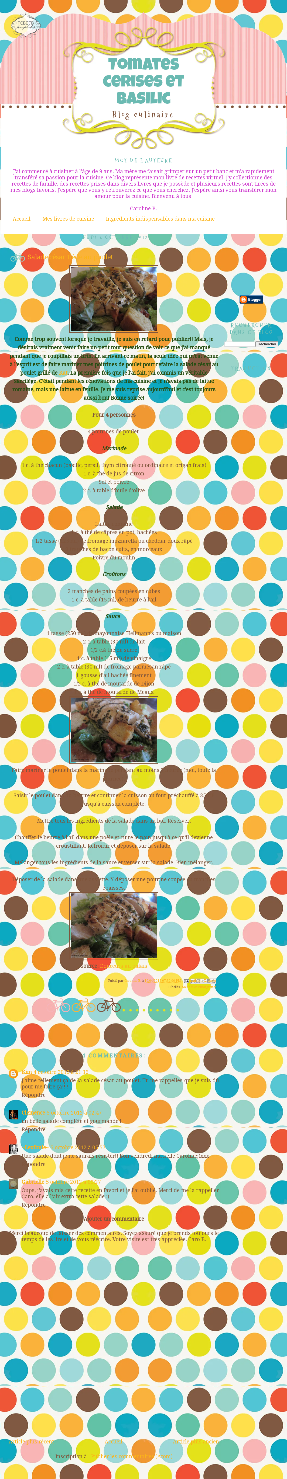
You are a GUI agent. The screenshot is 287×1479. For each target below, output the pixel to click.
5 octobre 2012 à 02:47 (74, 1113)
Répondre (34, 1095)
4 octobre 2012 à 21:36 (60, 1072)
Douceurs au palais (123, 966)
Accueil (21, 219)
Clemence (33, 1113)
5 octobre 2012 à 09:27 (73, 1182)
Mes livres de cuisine (68, 219)
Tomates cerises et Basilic (143, 83)
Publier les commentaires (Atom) (132, 1456)
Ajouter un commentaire (114, 1219)
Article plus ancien (196, 1442)
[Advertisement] (113, 1398)
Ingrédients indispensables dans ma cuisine (160, 219)
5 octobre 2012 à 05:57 (77, 1147)
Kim (27, 1072)
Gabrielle (33, 1182)
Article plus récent (31, 1442)
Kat (63, 373)
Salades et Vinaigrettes (199, 987)
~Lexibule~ (35, 1147)
